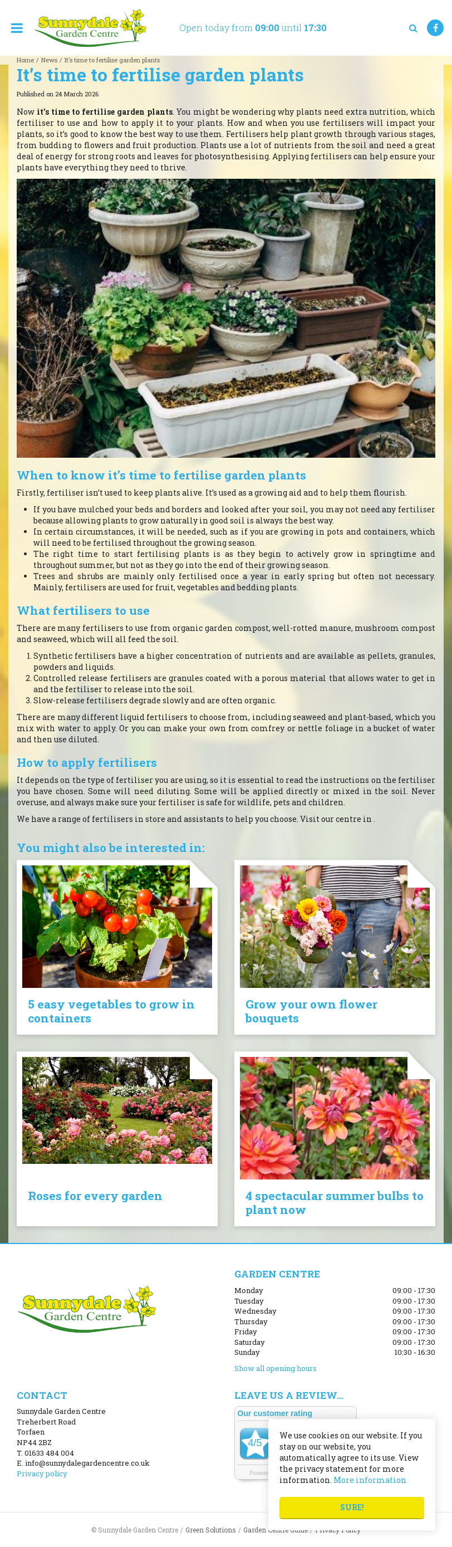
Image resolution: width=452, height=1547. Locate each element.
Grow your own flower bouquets (311, 1011)
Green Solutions (210, 1529)
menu (16, 27)
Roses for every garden (95, 1195)
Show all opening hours (275, 1368)
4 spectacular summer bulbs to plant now (334, 1202)
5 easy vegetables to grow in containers (111, 1011)
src (413, 27)
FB (435, 27)
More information (369, 1480)
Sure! (352, 1507)
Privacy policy (42, 1473)
